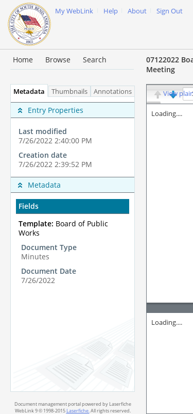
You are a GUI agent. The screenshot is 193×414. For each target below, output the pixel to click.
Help (110, 11)
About (137, 11)
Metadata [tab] (26, 91)
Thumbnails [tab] (69, 91)
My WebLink (74, 11)
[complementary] (72, 137)
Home (23, 59)
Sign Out (169, 11)
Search (95, 59)
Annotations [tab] (115, 91)
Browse (58, 59)
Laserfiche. (78, 410)
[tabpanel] (72, 244)
